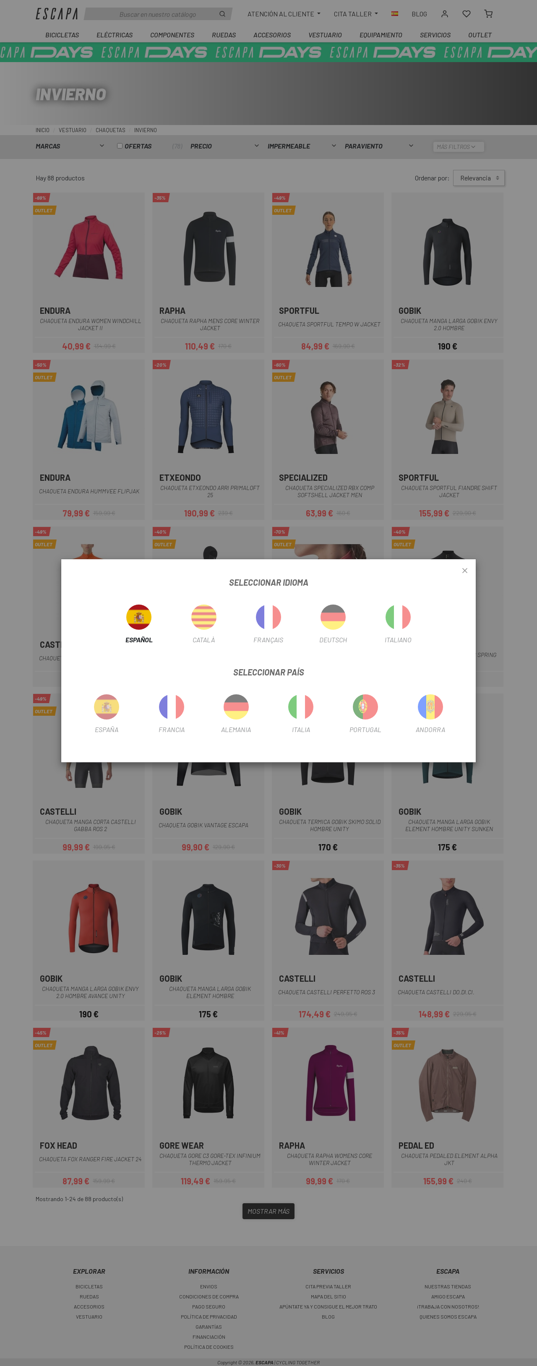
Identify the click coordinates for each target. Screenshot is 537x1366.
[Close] (465, 571)
